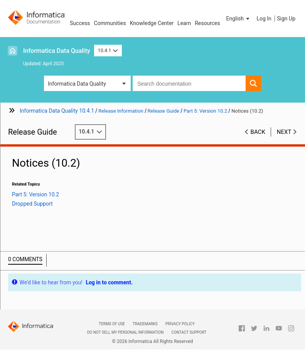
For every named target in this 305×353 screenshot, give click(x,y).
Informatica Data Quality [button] (77, 84)
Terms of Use (112, 324)
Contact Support (188, 332)
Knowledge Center (152, 23)
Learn (184, 23)
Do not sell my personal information (125, 332)
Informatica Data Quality (56, 50)
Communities (110, 23)
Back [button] (258, 131)
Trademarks (145, 324)
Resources (207, 23)
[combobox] (189, 83)
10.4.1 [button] (108, 50)
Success (80, 23)
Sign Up (286, 18)
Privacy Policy (180, 324)
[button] (238, 18)
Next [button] (284, 131)
